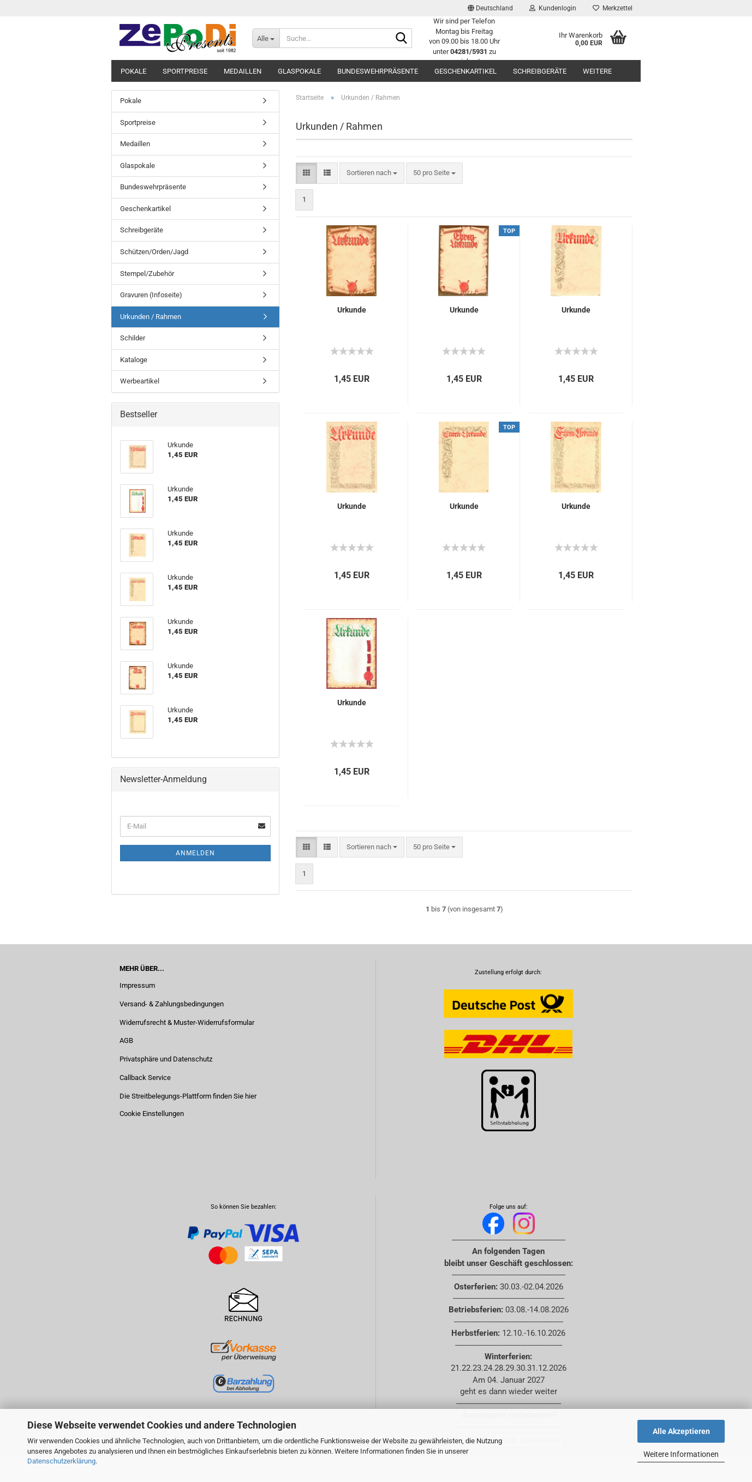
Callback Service (145, 1077)
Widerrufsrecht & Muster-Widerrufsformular (187, 1022)
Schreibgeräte (539, 71)
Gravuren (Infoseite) (151, 295)
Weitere (597, 71)
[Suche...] (265, 38)
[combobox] (371, 173)
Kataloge (133, 360)
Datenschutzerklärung (61, 1461)
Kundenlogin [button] (552, 8)
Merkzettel (612, 8)
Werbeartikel (139, 381)
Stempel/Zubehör (147, 273)
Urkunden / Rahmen (150, 317)
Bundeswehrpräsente (377, 71)
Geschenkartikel (465, 71)
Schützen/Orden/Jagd (154, 252)
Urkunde (351, 309)
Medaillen (242, 71)
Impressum (137, 985)
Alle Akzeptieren (681, 1431)
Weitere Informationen (681, 1454)
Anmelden (195, 853)
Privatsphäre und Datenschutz (166, 1059)
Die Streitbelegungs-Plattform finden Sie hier (188, 1096)
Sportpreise (185, 71)
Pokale (133, 71)
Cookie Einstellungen (152, 1113)
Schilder (132, 338)
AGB (126, 1040)
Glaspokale (299, 71)
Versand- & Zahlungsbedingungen (172, 1004)
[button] (490, 8)
